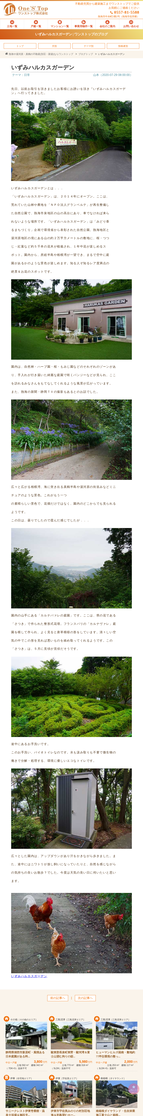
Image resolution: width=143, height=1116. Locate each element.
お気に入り (133, 1088)
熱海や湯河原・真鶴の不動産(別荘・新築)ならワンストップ (39, 54)
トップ (20, 46)
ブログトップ (85, 54)
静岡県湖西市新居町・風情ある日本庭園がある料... (25, 1054)
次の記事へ (85, 998)
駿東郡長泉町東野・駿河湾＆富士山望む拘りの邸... (70, 1054)
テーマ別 (88, 46)
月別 (54, 46)
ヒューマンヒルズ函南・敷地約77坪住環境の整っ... (115, 1054)
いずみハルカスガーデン (29, 976)
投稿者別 (123, 46)
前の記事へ (57, 998)
